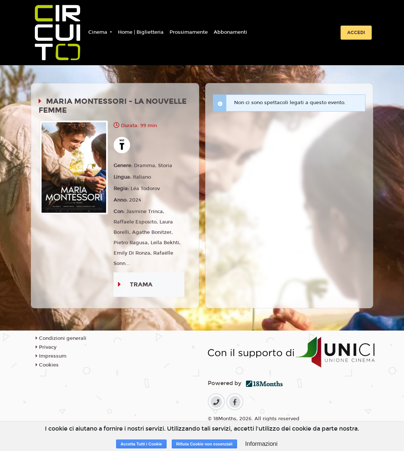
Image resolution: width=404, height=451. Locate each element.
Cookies (47, 365)
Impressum (51, 356)
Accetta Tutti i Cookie (141, 444)
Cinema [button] (98, 32)
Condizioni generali (61, 338)
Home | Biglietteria (141, 32)
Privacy (46, 347)
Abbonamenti (230, 32)
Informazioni (261, 444)
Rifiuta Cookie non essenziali (204, 444)
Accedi (356, 32)
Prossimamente (189, 32)
